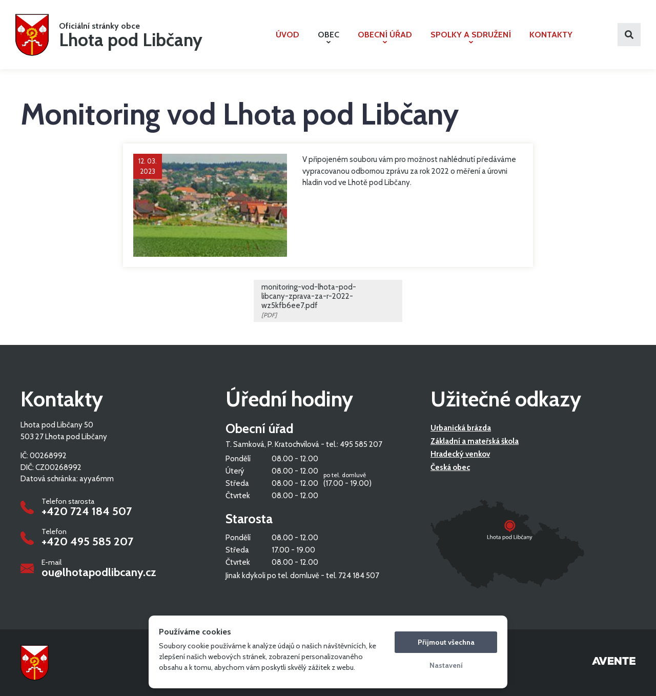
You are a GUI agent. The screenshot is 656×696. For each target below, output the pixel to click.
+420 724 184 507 (87, 511)
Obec (328, 37)
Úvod (287, 34)
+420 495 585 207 (87, 542)
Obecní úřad (385, 37)
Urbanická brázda (460, 428)
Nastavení (446, 665)
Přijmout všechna (446, 642)
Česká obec (450, 467)
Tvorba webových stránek (614, 662)
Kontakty (550, 34)
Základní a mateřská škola (474, 441)
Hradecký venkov (460, 454)
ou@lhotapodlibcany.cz (99, 572)
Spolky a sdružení (470, 37)
